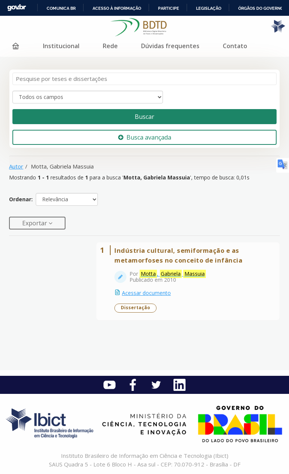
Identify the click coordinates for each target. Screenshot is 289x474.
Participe (168, 8)
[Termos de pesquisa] (144, 79)
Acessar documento (146, 292)
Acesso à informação (117, 8)
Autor (16, 166)
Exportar (35, 223)
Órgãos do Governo (260, 8)
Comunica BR (61, 8)
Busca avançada (144, 137)
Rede (110, 46)
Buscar (144, 116)
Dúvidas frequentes (170, 46)
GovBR (16, 7)
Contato (235, 46)
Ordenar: (21, 199)
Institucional (61, 46)
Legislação (208, 8)
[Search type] (87, 97)
